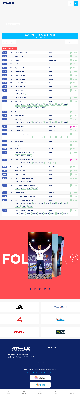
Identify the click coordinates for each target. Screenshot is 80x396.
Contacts (50, 373)
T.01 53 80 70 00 (12, 357)
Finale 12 (30, 107)
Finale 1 (17, 93)
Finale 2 (23, 93)
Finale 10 (18, 107)
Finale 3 (29, 104)
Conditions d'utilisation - (33, 373)
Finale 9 (65, 104)
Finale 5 (41, 104)
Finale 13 (37, 107)
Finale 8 (59, 104)
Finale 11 (24, 107)
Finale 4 (35, 104)
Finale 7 (53, 104)
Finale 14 (43, 107)
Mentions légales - (43, 373)
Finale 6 (47, 104)
